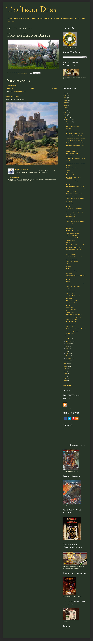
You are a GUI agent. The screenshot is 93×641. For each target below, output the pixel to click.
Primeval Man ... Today (71, 270)
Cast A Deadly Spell (71, 254)
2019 (65, 107)
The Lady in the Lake (71, 321)
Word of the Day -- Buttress (73, 286)
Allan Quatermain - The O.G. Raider (75, 186)
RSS (76, 418)
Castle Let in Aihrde (12, 96)
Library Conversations (71, 319)
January (68, 360)
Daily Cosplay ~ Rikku (71, 196)
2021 (65, 102)
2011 (65, 371)
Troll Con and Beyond (13, 177)
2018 (65, 110)
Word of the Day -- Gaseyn (72, 261)
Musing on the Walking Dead (73, 181)
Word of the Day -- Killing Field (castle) (76, 212)
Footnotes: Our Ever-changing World (75, 158)
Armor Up (68, 128)
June (67, 348)
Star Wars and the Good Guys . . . (74, 249)
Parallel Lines (69, 307)
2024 (65, 97)
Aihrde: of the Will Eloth (72, 153)
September (69, 341)
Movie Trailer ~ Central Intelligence (75, 138)
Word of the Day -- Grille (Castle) (74, 193)
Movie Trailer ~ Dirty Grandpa (74, 317)
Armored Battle (70, 223)
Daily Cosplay (69, 124)
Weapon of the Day (70, 216)
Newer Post (10, 88)
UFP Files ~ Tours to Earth (73, 204)
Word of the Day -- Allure (72, 233)
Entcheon (68, 266)
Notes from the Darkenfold (73, 295)
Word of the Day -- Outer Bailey (74, 314)
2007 (65, 378)
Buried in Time (69, 226)
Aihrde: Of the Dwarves (72, 174)
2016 (65, 115)
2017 (65, 112)
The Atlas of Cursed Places (73, 300)
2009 (65, 373)
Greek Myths (69, 165)
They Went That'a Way (71, 259)
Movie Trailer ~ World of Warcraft (75, 284)
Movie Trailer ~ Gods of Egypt (74, 208)
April (67, 353)
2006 (65, 380)
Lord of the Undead (71, 191)
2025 (65, 95)
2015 (65, 117)
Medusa (68, 170)
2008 (65, 376)
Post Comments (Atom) (20, 91)
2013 (65, 366)
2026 (65, 93)
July (67, 346)
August (68, 343)
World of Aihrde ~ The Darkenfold (75, 198)
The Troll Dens (31, 9)
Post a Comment (12, 85)
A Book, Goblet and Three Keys (74, 140)
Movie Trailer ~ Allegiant (72, 235)
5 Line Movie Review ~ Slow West (74, 135)
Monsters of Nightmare (72, 331)
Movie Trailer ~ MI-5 (71, 302)
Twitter (69, 418)
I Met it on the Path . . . (71, 214)
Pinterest (73, 418)
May (67, 351)
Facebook (65, 418)
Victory (68, 268)
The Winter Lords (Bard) (21, 169)
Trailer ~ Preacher (71, 335)
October (68, 338)
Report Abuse (67, 385)
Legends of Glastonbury (72, 131)
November (69, 122)
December (69, 119)
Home (32, 88)
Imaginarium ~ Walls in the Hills (74, 133)
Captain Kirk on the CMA (72, 151)
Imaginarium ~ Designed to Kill (74, 247)
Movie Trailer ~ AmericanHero (74, 256)
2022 (65, 100)
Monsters (68, 288)
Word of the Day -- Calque (72, 167)
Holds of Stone (69, 228)
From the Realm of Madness (73, 238)
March (67, 355)
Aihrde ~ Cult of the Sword (73, 126)
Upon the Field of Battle (72, 310)
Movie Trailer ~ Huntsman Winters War (76, 189)
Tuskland (68, 281)
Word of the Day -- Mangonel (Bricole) (76, 328)
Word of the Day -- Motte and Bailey (75, 142)
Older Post (54, 88)
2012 (65, 368)
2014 (65, 363)
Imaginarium (69, 156)
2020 (65, 105)
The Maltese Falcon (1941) (72, 230)
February (68, 358)
